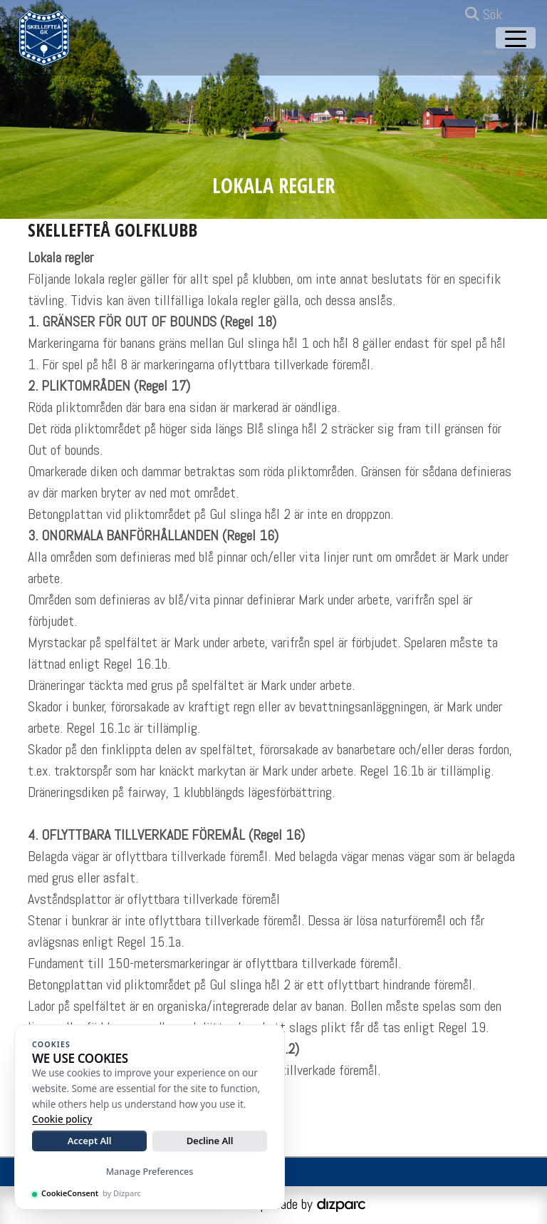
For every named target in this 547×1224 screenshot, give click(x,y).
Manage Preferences (150, 1172)
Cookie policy (62, 1119)
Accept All (90, 1140)
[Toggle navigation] (516, 37)
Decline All (210, 1140)
